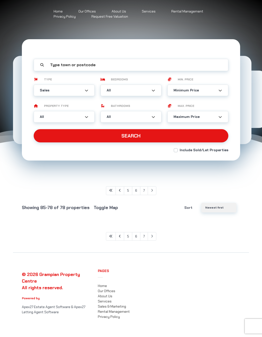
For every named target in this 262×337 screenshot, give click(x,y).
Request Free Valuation (109, 16)
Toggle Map (106, 208)
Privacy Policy (65, 16)
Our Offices (106, 291)
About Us (105, 296)
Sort (188, 207)
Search (131, 136)
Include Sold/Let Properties (204, 150)
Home (102, 286)
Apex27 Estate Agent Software (46, 307)
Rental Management (187, 11)
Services (149, 11)
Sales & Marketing (112, 306)
